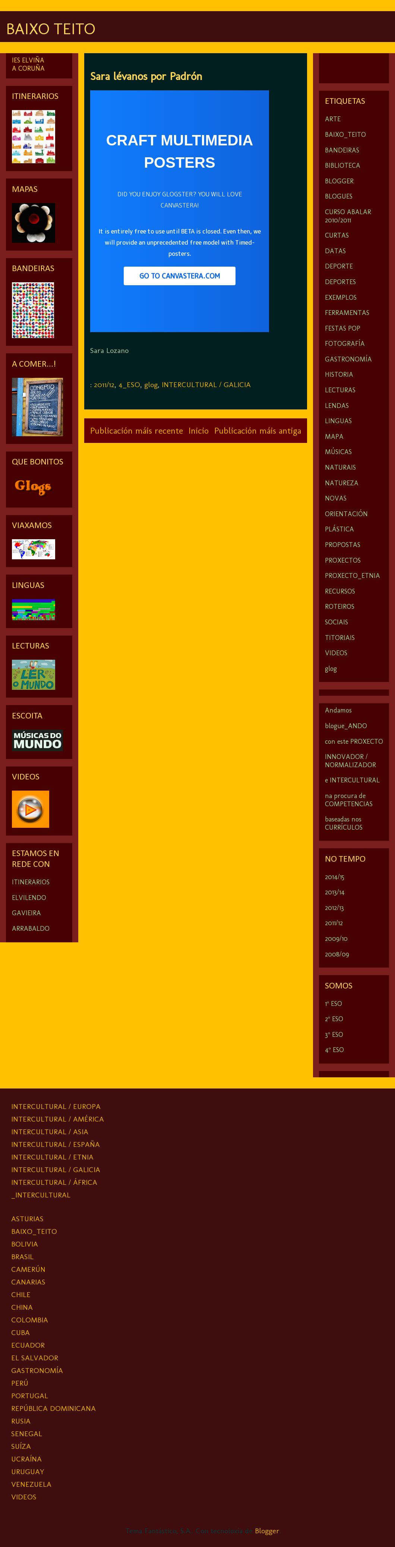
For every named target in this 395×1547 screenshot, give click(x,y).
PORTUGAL (29, 1395)
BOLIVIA (24, 1243)
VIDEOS (336, 653)
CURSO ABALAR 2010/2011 (348, 216)
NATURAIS (340, 467)
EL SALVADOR (34, 1357)
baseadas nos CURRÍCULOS (344, 823)
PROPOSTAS (342, 545)
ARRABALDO (31, 928)
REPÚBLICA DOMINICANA (53, 1408)
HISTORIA (339, 374)
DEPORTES (340, 282)
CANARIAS (28, 1281)
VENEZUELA (31, 1484)
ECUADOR (28, 1345)
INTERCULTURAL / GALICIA (206, 384)
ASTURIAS (27, 1218)
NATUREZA (341, 483)
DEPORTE (339, 266)
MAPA (334, 436)
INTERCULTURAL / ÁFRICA (54, 1182)
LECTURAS (340, 390)
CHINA (22, 1307)
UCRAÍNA (26, 1458)
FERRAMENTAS (347, 313)
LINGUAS (338, 421)
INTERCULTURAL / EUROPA (56, 1106)
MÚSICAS (338, 452)
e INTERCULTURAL (352, 780)
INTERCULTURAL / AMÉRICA (57, 1119)
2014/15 (334, 877)
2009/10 (336, 939)
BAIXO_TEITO (345, 135)
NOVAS (336, 498)
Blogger (267, 1530)
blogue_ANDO (346, 726)
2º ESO (334, 1019)
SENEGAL (26, 1433)
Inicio (199, 430)
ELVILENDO (29, 898)
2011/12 (104, 384)
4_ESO (129, 384)
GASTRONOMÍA (348, 359)
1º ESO (333, 1004)
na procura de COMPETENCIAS (349, 800)
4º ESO (334, 1050)
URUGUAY (27, 1471)
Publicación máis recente (136, 430)
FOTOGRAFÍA (345, 344)
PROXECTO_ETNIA (352, 576)
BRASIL (22, 1256)
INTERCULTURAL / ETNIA (52, 1156)
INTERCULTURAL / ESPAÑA (55, 1144)
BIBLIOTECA (342, 165)
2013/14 (335, 892)
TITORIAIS (340, 638)
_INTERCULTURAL (40, 1194)
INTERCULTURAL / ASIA (49, 1131)
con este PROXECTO (354, 741)
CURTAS (337, 235)
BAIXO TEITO (50, 28)
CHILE (21, 1294)
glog (151, 384)
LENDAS (337, 406)
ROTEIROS (339, 606)
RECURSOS (340, 591)
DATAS (335, 251)
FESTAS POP (342, 328)
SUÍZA (21, 1446)
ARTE (333, 119)
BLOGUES (339, 196)
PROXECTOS (343, 560)
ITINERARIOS (31, 882)
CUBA (20, 1332)
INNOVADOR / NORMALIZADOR (350, 761)
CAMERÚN (28, 1269)
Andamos (338, 710)
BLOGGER (339, 181)
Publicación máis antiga (257, 430)
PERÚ (19, 1383)
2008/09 (337, 954)
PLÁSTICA (339, 529)
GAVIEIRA (26, 913)
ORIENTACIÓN (346, 514)
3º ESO (334, 1034)
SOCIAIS (336, 622)
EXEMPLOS (341, 297)
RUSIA (21, 1420)
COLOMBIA (29, 1319)
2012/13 (334, 908)
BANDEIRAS (342, 150)
